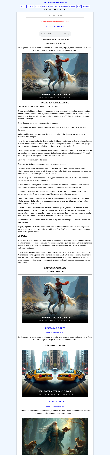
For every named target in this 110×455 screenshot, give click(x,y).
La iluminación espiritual (55, 3)
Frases (37, 6)
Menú (79, 6)
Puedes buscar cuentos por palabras (55, 22)
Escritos (53, 6)
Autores (45, 6)
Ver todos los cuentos (55, 26)
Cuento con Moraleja (55, 333)
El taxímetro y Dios (55, 402)
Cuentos (30, 6)
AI (24, 6)
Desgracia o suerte (55, 328)
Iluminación (63, 6)
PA (21, 6)
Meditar (72, 6)
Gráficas (86, 6)
